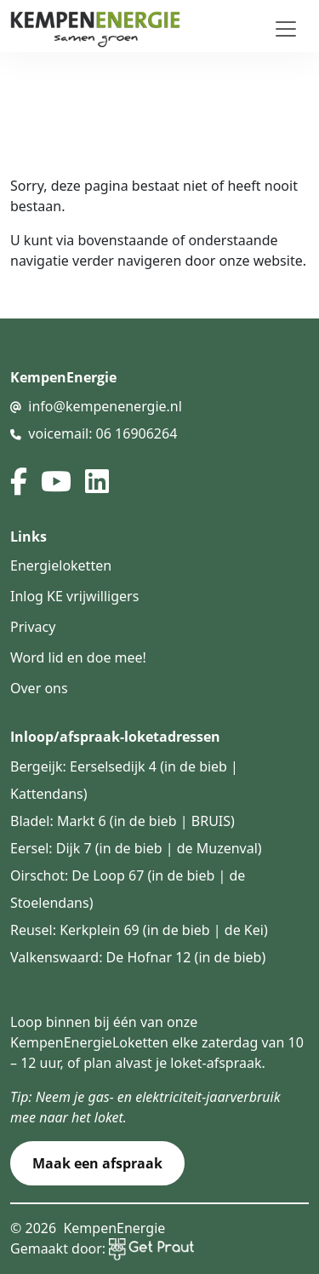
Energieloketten (60, 565)
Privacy (32, 626)
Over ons (39, 688)
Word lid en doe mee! (78, 657)
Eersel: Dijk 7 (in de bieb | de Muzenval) (136, 848)
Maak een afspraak (97, 1163)
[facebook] (18, 481)
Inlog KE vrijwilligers (74, 596)
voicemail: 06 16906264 (102, 433)
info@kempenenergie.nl (105, 406)
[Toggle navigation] (286, 29)
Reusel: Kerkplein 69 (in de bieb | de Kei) (139, 930)
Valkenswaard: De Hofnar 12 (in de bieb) (137, 957)
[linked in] (97, 481)
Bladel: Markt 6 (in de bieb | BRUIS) (122, 821)
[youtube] (56, 481)
